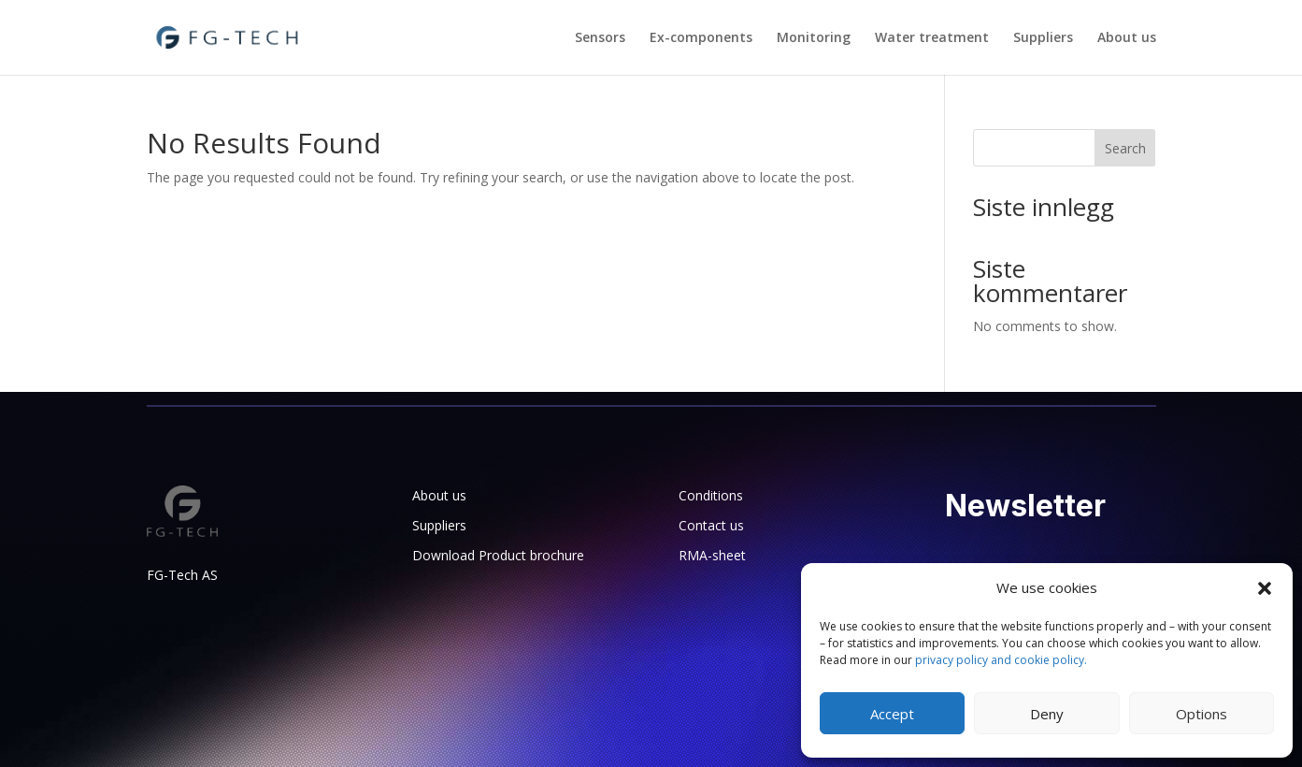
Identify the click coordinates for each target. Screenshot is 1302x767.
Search (1125, 148)
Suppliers (1043, 38)
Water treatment (932, 38)
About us (1126, 38)
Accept (892, 713)
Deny (1047, 713)
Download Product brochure (498, 555)
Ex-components (701, 38)
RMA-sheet (712, 555)
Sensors (600, 38)
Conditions (711, 495)
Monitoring (814, 38)
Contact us (711, 525)
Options (1201, 713)
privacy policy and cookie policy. (1001, 660)
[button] (1264, 588)
